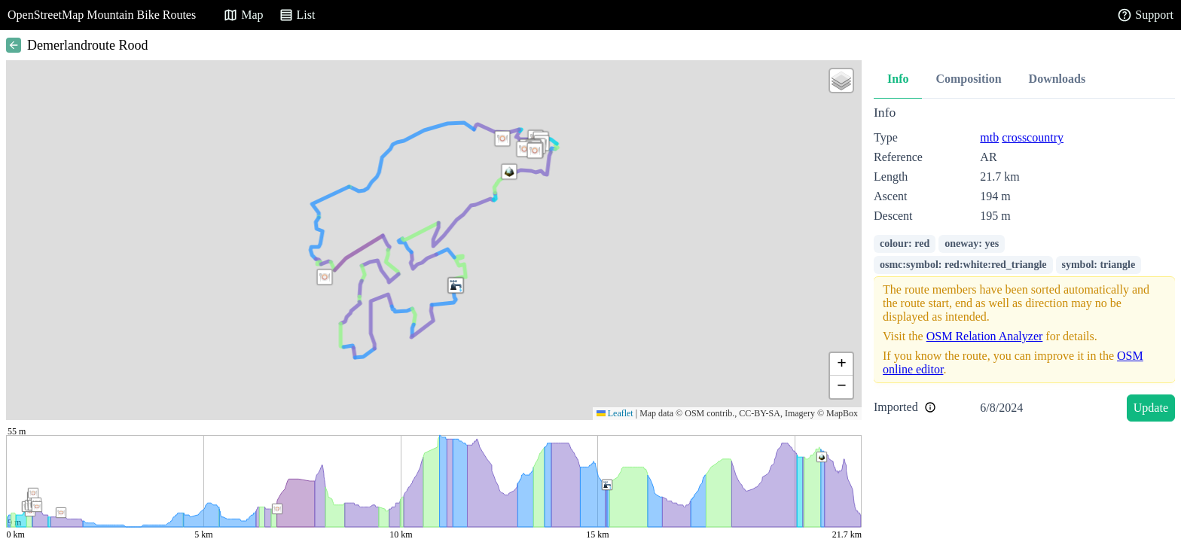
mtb (989, 137)
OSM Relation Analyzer (984, 336)
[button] (502, 138)
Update (1151, 407)
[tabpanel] (1024, 266)
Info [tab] (897, 78)
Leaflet (615, 413)
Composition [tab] (968, 78)
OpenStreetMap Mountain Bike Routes (102, 14)
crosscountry (1033, 137)
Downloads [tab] (1057, 78)
